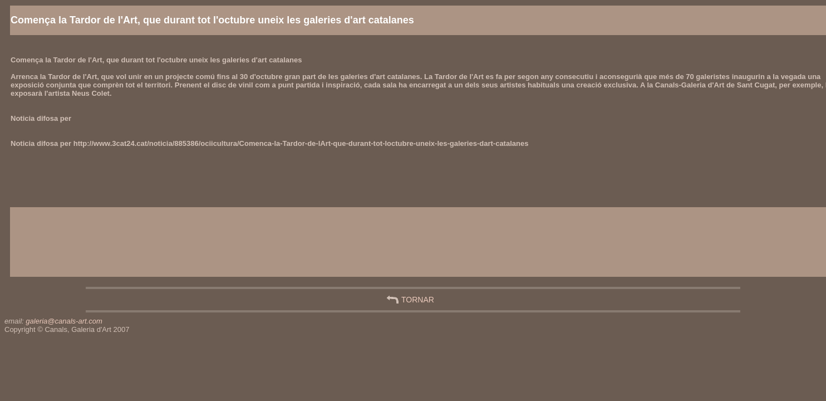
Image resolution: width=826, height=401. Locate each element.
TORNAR (417, 299)
